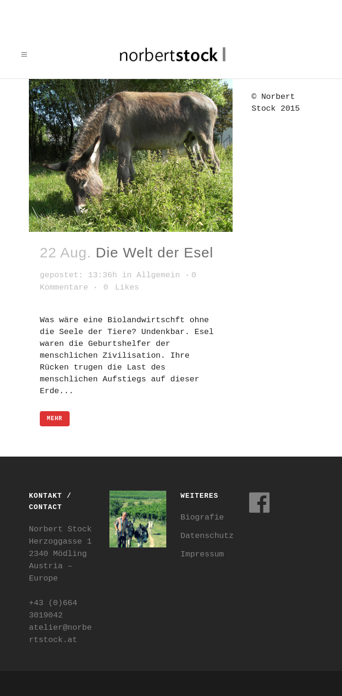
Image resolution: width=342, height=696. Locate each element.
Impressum (202, 554)
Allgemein (158, 275)
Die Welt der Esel (154, 252)
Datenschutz (207, 535)
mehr (55, 418)
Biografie (202, 517)
